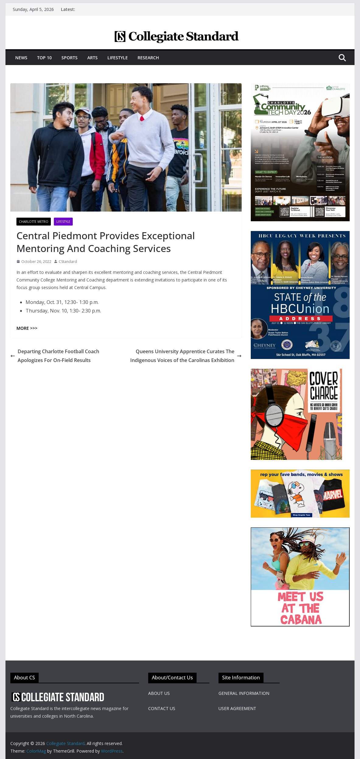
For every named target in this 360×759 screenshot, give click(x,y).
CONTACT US (161, 708)
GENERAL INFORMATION (243, 693)
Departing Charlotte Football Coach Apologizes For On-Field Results (54, 356)
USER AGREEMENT (237, 708)
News (21, 57)
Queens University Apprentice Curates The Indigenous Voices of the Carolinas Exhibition (186, 356)
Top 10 (44, 57)
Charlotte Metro (33, 221)
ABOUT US (159, 693)
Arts (92, 57)
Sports (69, 57)
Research (148, 57)
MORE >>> (26, 328)
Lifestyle (117, 57)
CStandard (68, 261)
